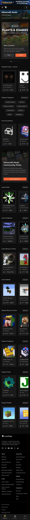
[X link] (15, 448)
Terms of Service (5, 504)
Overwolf (18, 491)
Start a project (5, 482)
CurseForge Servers (20, 472)
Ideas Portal (19, 459)
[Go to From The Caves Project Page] (9, 81)
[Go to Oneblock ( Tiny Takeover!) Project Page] (9, 417)
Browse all (24, 97)
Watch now (15, 55)
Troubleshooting (20, 482)
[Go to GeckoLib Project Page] (9, 386)
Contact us (18, 484)
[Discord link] (12, 448)
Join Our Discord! (20, 457)
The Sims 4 (4, 465)
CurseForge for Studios (21, 493)
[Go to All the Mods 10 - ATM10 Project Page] (9, 355)
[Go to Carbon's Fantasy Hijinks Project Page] (9, 232)
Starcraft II (4, 467)
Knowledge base (20, 479)
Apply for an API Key (7, 491)
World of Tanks (5, 475)
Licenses (4, 509)
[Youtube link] (9, 448)
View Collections (15, 179)
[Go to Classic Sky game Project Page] (9, 294)
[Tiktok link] (6, 448)
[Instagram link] (3, 448)
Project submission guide (8, 484)
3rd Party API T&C (6, 494)
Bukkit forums (19, 470)
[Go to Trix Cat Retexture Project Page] (9, 263)
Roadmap (18, 467)
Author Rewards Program (6, 488)
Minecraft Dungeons (7, 472)
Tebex (17, 496)
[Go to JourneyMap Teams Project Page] (9, 201)
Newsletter (18, 465)
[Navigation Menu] (2, 7)
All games (4, 457)
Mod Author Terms (6, 512)
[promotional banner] (15, 2)
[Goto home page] (5, 7)
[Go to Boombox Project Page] (9, 135)
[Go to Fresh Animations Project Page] (9, 325)
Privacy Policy (5, 507)
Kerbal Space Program (7, 470)
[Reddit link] (18, 448)
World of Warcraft (6, 462)
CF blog (18, 462)
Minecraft (4, 459)
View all (25, 187)
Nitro (17, 498)
